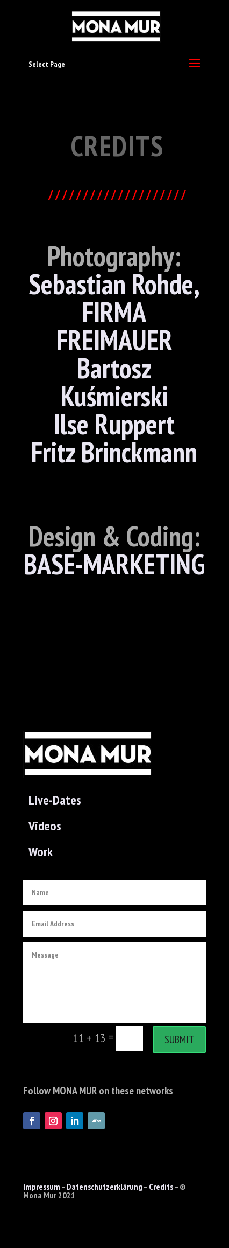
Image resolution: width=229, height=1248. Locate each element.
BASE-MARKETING (114, 564)
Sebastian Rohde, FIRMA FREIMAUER (114, 312)
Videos (44, 825)
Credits (161, 1186)
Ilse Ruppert (114, 424)
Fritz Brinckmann (114, 452)
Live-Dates (54, 800)
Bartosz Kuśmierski (114, 382)
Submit (179, 1039)
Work (40, 851)
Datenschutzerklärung (104, 1186)
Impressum (41, 1186)
